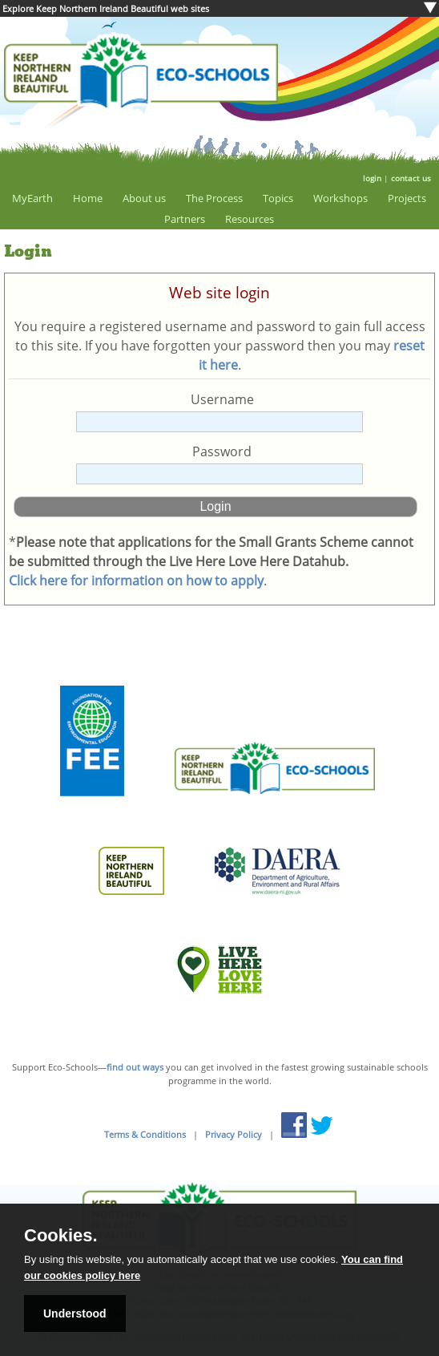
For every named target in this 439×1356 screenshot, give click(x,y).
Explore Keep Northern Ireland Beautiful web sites (105, 8)
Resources (249, 219)
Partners (184, 219)
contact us (411, 178)
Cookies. (61, 1236)
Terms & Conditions (145, 1134)
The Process (214, 198)
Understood (75, 1313)
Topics (278, 198)
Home (88, 198)
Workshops (340, 198)
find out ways (135, 1067)
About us (144, 198)
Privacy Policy (233, 1134)
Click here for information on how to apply (136, 580)
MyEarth (32, 198)
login (372, 178)
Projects (407, 198)
